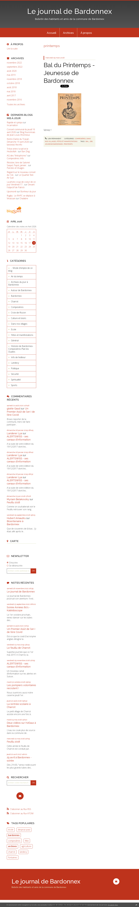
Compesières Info (15, 158)
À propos (86, 32)
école (10, 829)
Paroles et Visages (15, 167)
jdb (91, 141)
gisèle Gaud (13, 408)
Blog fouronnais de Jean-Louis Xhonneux (21, 133)
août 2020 (12, 71)
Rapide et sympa (14, 122)
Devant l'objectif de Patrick (21, 186)
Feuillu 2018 (13, 502)
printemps (68, 144)
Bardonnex (16, 295)
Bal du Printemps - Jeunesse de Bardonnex (69, 73)
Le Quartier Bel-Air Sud (20, 176)
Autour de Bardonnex (21, 290)
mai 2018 (11, 91)
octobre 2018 (13, 83)
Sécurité (15, 374)
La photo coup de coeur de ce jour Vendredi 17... (21, 183)
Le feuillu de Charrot (18, 647)
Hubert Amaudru (16, 518)
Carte (14, 541)
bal (87, 141)
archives (12, 846)
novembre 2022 (14, 62)
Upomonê (11, 191)
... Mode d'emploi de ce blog (20, 269)
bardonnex (13, 835)
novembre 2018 (14, 79)
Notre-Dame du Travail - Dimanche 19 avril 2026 (18, 140)
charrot (11, 851)
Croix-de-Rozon (18, 312)
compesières (14, 840)
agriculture (26, 846)
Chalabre (23, 198)
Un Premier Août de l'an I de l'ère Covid (21, 411)
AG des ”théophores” (17, 155)
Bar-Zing (25, 151)
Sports (14, 385)
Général (15, 340)
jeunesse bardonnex (54, 144)
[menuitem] (51, 32)
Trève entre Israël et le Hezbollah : (17, 150)
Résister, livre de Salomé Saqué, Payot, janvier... (18, 164)
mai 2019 (11, 75)
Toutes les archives (16, 104)
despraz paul (24, 829)
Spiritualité (16, 379)
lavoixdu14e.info (14, 144)
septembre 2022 (14, 66)
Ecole (13, 329)
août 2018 (12, 87)
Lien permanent (53, 139)
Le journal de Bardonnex (69, 11)
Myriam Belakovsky (18, 499)
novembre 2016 (14, 99)
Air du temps (17, 276)
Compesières (17, 307)
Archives (68, 32)
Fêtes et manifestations (22, 335)
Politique (15, 368)
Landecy (15, 362)
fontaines (12, 857)
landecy (23, 851)
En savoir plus (113, 905)
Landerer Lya (14, 433)
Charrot (14, 301)
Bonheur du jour (28, 191)
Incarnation (12, 125)
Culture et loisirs (18, 318)
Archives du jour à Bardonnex (18, 283)
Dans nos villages (19, 323)
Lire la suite (12, 48)
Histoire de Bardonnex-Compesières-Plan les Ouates (20, 349)
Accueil (51, 32)
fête (27, 840)
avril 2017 (11, 95)
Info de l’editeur (18, 357)
